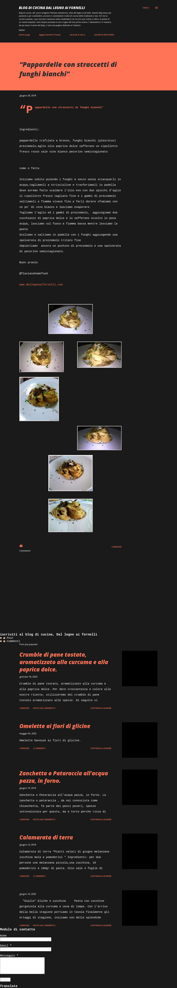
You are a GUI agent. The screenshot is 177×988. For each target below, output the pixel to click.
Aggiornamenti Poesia (50, 34)
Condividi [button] (117, 546)
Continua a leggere (100, 708)
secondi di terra (77, 34)
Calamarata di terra (46, 837)
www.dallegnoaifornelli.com (41, 284)
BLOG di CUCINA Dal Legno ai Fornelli (52, 7)
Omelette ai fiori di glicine (54, 726)
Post (8, 638)
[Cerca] (146, 7)
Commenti (11, 641)
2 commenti (39, 748)
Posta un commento (44, 708)
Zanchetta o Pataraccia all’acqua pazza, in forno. (63, 776)
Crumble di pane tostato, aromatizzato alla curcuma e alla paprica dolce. (63, 662)
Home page (24, 34)
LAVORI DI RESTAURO (104, 34)
